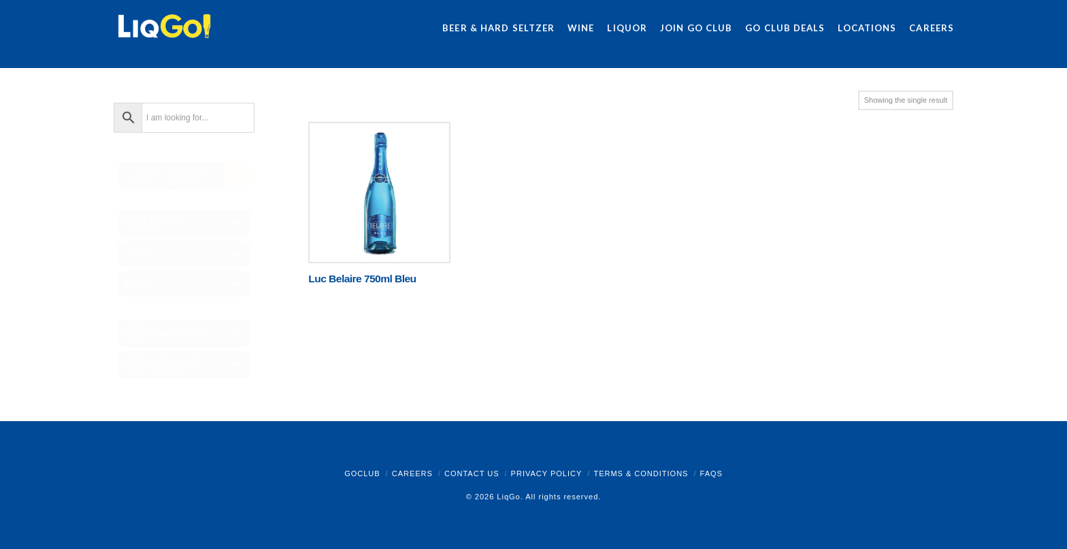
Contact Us (471, 473)
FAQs (711, 473)
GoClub (362, 473)
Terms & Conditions (640, 473)
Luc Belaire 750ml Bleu (362, 278)
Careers (412, 473)
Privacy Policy (546, 473)
